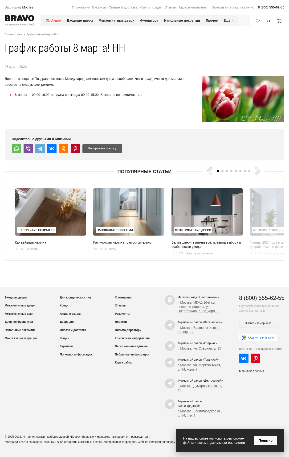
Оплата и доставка (123, 7)
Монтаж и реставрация (21, 343)
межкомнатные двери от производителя (123, 442)
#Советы (32, 254)
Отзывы (170, 7)
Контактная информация (132, 343)
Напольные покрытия (182, 20)
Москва (27, 7)
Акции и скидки (70, 319)
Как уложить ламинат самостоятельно (130, 248)
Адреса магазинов (193, 7)
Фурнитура (149, 20)
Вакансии (99, 7)
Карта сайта (123, 368)
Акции (56, 20)
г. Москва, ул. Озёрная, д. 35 (199, 354)
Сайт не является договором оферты (162, 447)
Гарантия (66, 351)
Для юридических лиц (75, 303)
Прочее (212, 20)
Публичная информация (132, 360)
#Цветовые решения (215, 259)
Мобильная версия (251, 376)
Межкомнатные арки (19, 319)
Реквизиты (122, 319)
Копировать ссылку (102, 148)
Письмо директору (128, 335)
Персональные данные (131, 351)
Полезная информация (76, 360)
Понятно (266, 440)
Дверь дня (67, 327)
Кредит (157, 7)
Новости (121, 327)
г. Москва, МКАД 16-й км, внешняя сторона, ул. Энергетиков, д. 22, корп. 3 (198, 312)
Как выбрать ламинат (31, 248)
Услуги (144, 7)
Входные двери (80, 20)
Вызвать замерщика (258, 328)
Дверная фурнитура (19, 327)
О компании (81, 7)
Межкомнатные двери (116, 20)
